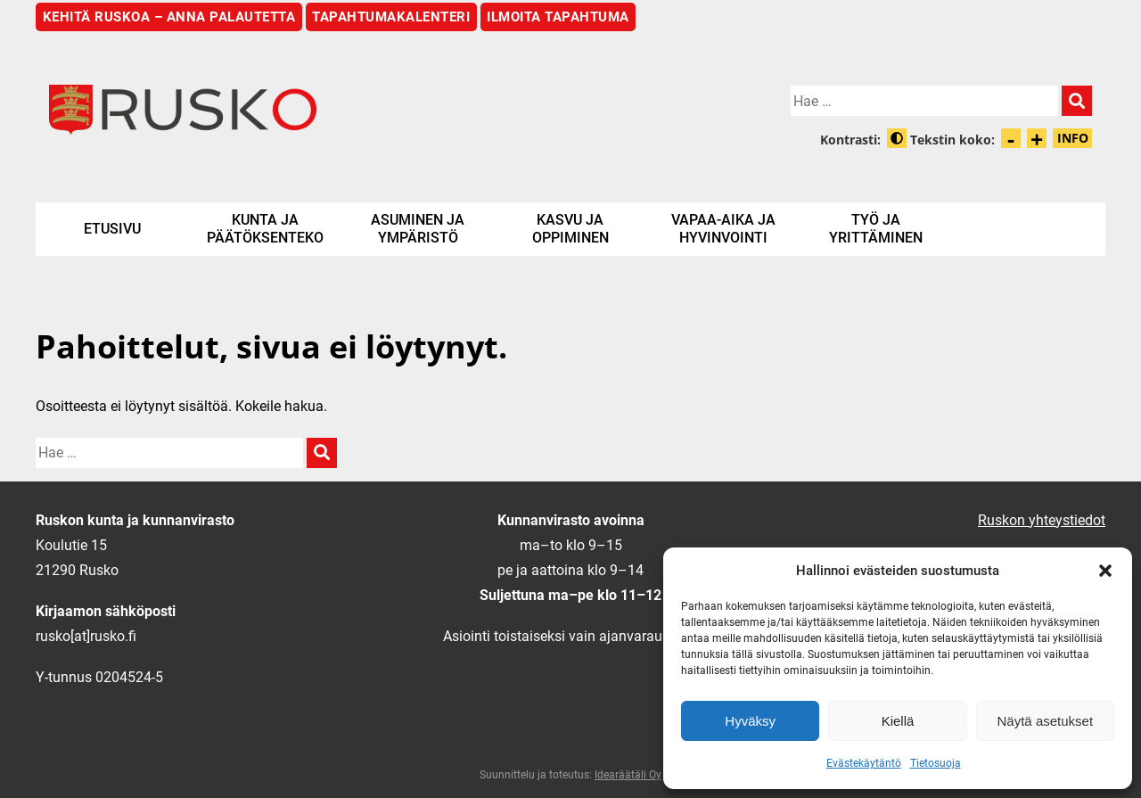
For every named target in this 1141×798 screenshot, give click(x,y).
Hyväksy (750, 720)
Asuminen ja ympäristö (417, 228)
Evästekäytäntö (863, 763)
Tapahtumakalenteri (391, 17)
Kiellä (898, 720)
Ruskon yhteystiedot (1041, 520)
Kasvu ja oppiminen (570, 228)
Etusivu (112, 228)
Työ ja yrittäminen (876, 228)
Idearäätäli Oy (628, 775)
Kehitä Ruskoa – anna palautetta (169, 17)
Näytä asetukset (1045, 720)
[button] (1105, 571)
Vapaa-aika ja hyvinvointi (723, 228)
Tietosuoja (935, 763)
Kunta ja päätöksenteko (265, 228)
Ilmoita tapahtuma (558, 17)
